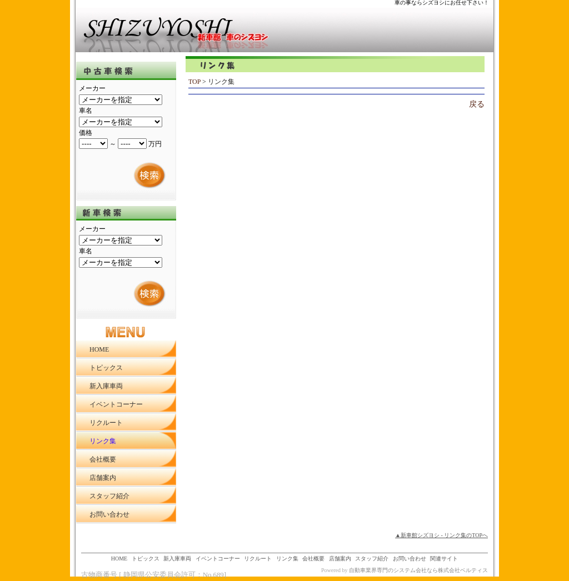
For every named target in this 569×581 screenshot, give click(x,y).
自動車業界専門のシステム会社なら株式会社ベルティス (418, 570)
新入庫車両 (177, 558)
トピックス (145, 558)
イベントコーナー (218, 558)
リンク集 (287, 558)
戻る (477, 104)
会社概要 (313, 558)
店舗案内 (340, 558)
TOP (194, 82)
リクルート (258, 558)
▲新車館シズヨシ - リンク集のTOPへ (441, 535)
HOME (119, 558)
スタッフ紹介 (371, 558)
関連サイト (444, 558)
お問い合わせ (409, 558)
